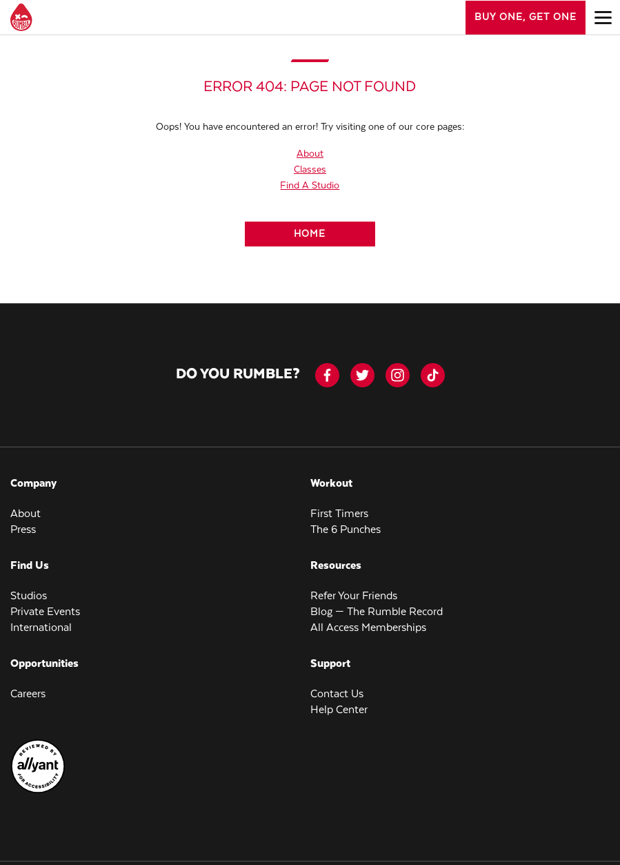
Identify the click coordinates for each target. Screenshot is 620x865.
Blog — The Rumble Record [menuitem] (376, 612)
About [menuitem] (25, 514)
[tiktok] (433, 375)
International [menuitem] (41, 627)
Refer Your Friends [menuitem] (353, 596)
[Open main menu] (603, 17)
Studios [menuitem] (28, 596)
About (310, 153)
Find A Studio (309, 185)
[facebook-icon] (327, 375)
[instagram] (398, 375)
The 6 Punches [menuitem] (345, 529)
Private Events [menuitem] (45, 612)
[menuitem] (38, 791)
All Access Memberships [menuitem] (368, 627)
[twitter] (362, 375)
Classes (310, 169)
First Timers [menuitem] (339, 514)
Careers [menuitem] (28, 694)
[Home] (309, 234)
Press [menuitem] (23, 529)
